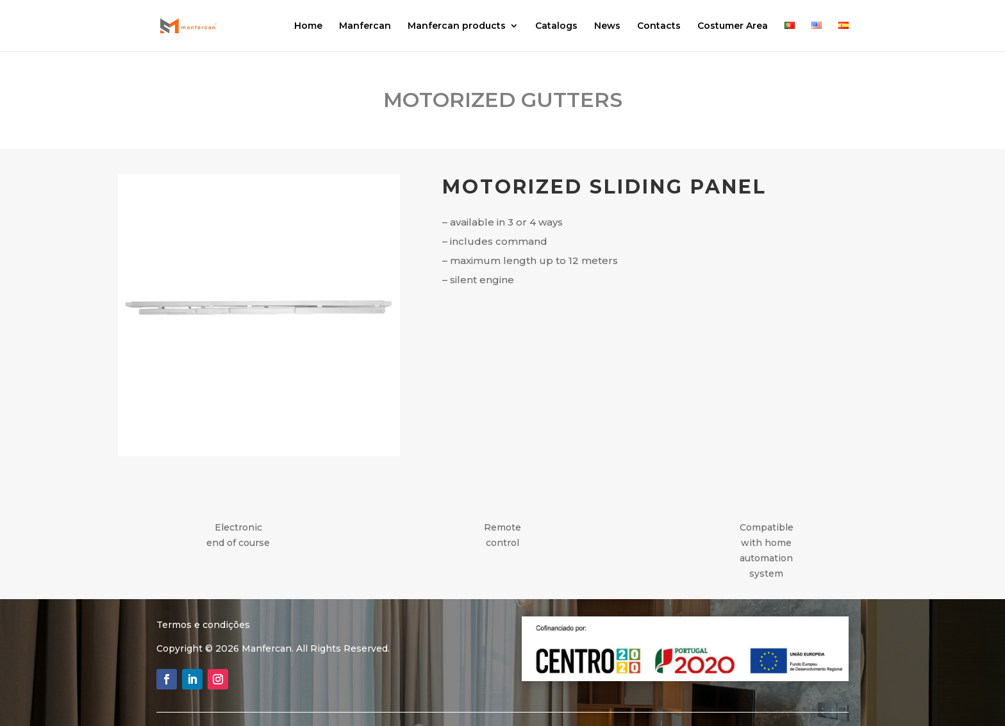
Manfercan (365, 26)
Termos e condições (203, 625)
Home (308, 26)
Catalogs (556, 26)
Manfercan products (457, 26)
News (607, 26)
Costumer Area (732, 26)
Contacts (659, 26)
